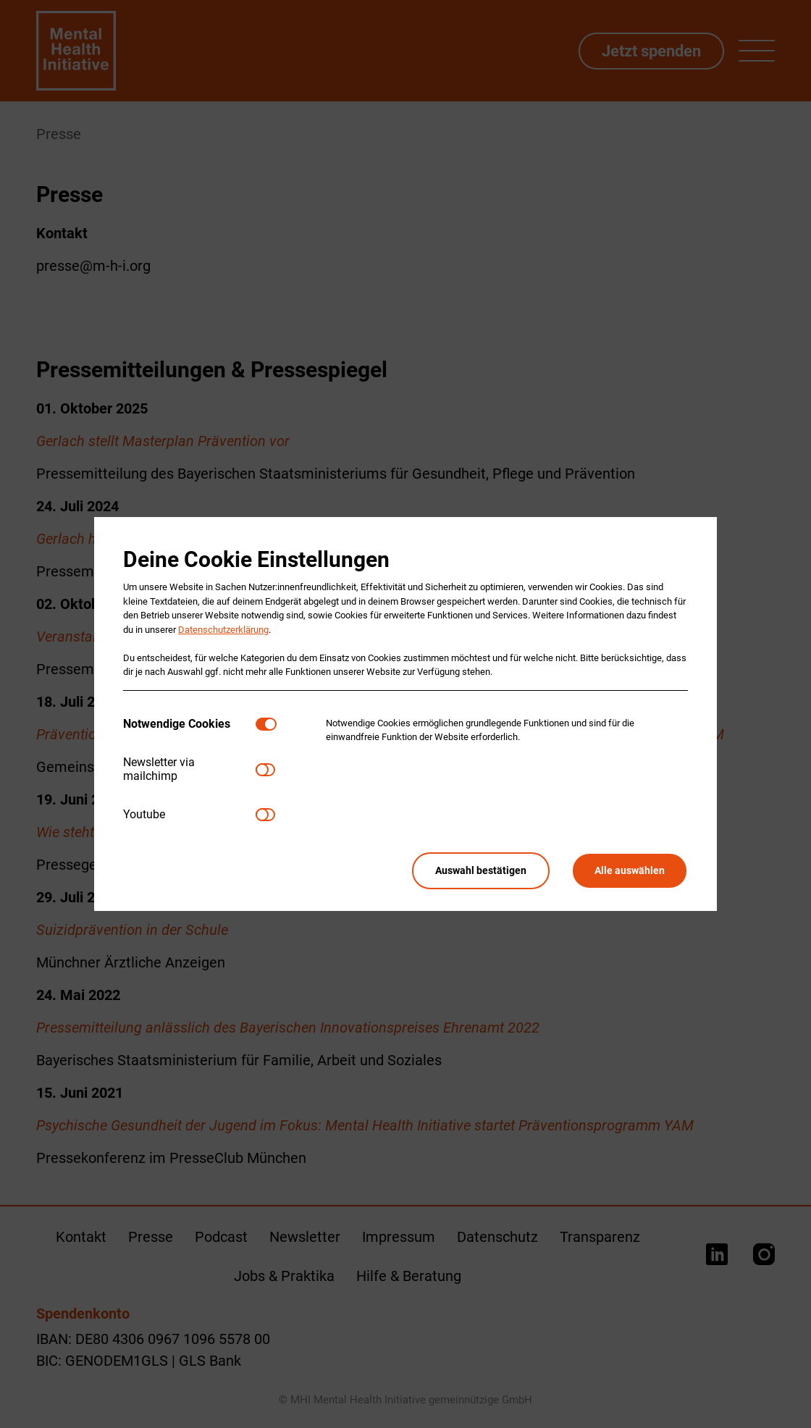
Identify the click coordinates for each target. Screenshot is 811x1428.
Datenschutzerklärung (223, 629)
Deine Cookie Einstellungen (256, 559)
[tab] (189, 724)
